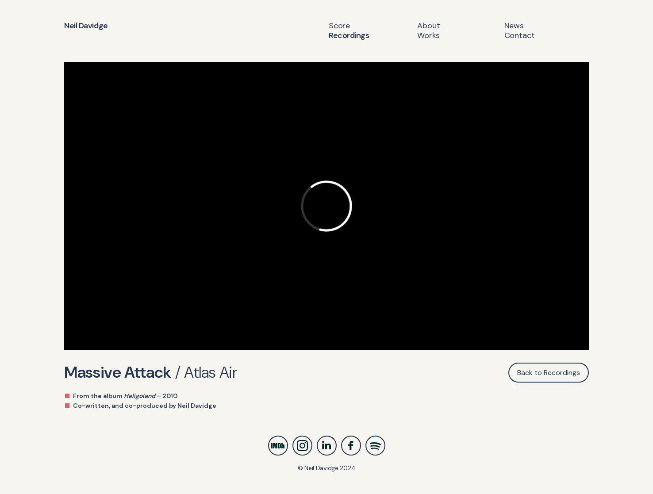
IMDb (278, 446)
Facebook (351, 446)
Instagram (302, 446)
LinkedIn (327, 446)
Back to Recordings (548, 372)
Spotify (375, 446)
